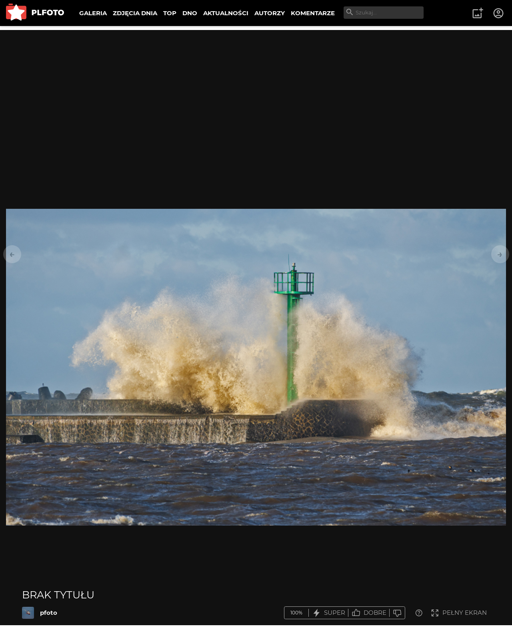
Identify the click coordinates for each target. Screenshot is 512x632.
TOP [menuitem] (169, 13)
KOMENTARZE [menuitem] (313, 13)
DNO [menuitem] (189, 13)
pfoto (48, 612)
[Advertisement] (256, 86)
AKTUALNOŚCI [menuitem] (225, 13)
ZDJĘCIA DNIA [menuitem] (135, 13)
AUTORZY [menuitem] (269, 13)
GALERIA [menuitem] (93, 13)
